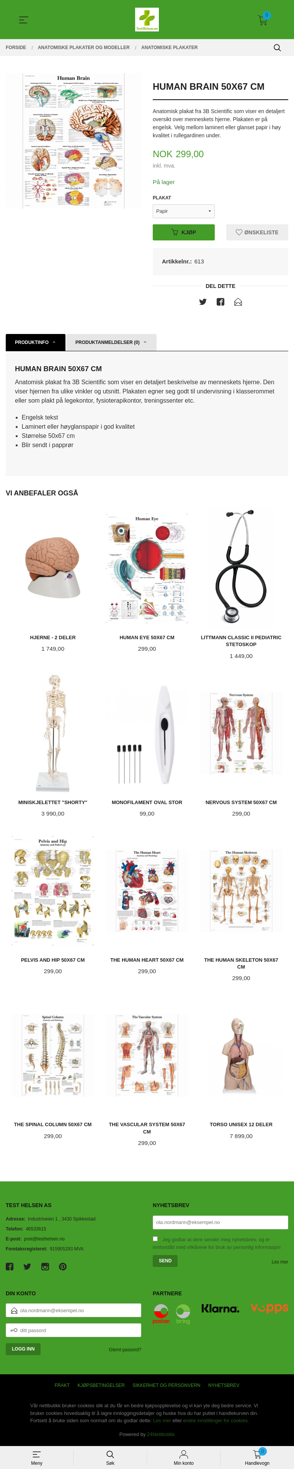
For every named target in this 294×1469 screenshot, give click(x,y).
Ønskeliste (257, 232)
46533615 (36, 1231)
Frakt (62, 1387)
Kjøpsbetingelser (101, 1387)
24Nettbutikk (161, 1436)
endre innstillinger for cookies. (216, 1422)
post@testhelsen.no (44, 1241)
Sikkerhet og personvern (166, 1387)
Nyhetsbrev (223, 1387)
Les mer (280, 1264)
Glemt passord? (125, 1351)
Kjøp (184, 232)
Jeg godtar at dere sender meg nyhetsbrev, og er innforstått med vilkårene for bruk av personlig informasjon (217, 1245)
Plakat (162, 198)
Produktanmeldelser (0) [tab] (107, 343)
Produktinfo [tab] (32, 343)
